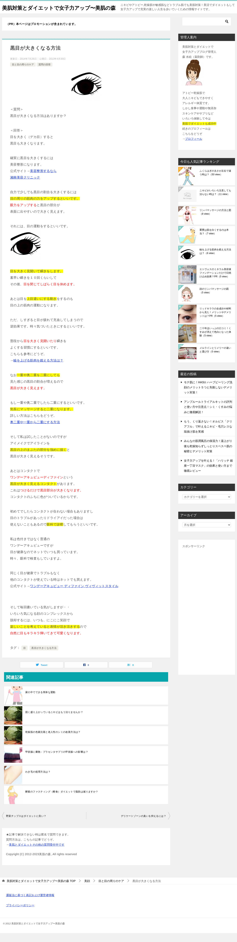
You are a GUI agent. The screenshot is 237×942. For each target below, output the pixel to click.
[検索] (206, 30)
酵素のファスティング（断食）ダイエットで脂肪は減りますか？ (61, 800)
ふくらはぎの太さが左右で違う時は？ (215, 181)
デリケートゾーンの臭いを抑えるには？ (143, 825)
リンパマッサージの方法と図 (215, 221)
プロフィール (193, 147)
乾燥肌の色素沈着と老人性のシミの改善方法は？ (53, 741)
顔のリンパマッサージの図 (214, 299)
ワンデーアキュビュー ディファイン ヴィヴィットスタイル (74, 595)
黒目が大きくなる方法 (44, 657)
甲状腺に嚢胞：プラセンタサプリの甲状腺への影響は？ (56, 760)
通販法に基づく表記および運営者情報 (30, 904)
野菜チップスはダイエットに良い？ (26, 825)
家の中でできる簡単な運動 (40, 701)
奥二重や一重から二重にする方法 (35, 431)
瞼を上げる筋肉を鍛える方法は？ (38, 369)
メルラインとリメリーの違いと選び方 (215, 358)
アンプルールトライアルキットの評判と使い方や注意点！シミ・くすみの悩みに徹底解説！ (208, 415)
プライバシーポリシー (20, 914)
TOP (41, 889)
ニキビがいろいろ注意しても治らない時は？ (215, 201)
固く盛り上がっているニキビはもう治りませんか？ (54, 721)
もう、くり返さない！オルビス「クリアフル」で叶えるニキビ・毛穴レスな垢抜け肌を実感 (208, 435)
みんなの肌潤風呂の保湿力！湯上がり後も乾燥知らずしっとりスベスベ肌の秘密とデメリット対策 (208, 455)
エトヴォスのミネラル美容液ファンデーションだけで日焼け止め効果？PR (215, 282)
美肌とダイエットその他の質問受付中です (36, 853)
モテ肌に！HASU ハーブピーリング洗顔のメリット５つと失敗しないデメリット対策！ (208, 396)
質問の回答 (44, 73)
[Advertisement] (206, 619)
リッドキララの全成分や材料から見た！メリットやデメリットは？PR (215, 321)
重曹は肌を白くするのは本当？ (214, 240)
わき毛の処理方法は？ (37, 780)
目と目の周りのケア (23, 73)
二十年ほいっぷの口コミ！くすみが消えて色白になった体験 (215, 341)
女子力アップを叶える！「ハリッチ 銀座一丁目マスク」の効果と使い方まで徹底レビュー (208, 474)
